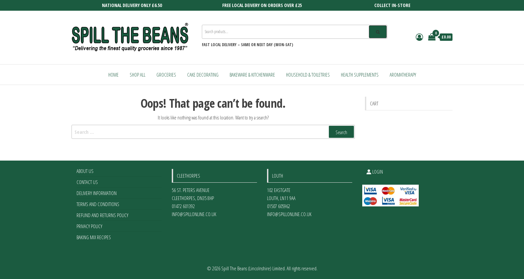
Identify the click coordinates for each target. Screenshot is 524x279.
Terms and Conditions (98, 204)
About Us (85, 171)
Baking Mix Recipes (94, 237)
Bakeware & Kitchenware (252, 74)
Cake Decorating (203, 74)
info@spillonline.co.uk (194, 214)
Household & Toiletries (308, 74)
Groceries (166, 74)
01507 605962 (278, 206)
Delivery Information (97, 193)
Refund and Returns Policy (102, 215)
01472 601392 (183, 206)
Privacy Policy (89, 226)
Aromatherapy (403, 74)
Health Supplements (360, 74)
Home (113, 74)
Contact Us (87, 182)
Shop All (137, 74)
